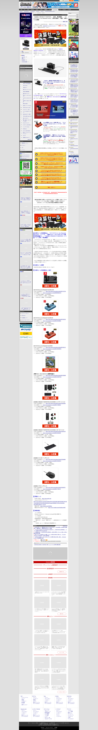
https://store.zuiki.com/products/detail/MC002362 (56, 319)
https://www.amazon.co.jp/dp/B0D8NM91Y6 (52, 292)
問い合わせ (37, 0)
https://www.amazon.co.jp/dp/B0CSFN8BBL (52, 320)
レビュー (21, 11)
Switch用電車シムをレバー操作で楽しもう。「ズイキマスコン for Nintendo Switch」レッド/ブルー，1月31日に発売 (54, 124)
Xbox (28, 9)
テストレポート (26, 11)
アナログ (64, 9)
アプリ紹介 (47, 715)
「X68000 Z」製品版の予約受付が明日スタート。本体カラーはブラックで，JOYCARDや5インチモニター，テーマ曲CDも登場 (54, 82)
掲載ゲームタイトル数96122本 (26, 6)
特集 (22, 58)
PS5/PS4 (32, 9)
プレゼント (23, 145)
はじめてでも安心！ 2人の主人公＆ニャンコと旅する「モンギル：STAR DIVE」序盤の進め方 (26, 225)
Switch (37, 9)
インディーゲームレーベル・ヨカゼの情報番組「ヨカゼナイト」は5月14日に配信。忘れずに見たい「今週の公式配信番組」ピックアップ (59, 593)
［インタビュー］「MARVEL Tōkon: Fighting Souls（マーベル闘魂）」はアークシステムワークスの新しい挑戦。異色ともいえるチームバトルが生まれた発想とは (26, 281)
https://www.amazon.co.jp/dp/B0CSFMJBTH (52, 348)
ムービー (37, 11)
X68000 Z (26, 47)
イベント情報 (70, 711)
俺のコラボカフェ (25, 118)
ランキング (76, 0)
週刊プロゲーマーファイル (27, 89)
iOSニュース (47, 710)
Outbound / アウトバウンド (74, 139)
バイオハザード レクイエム (74, 120)
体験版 (23, 699)
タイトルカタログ (36, 703)
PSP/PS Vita (69, 696)
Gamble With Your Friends (74, 145)
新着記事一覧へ (61, 571)
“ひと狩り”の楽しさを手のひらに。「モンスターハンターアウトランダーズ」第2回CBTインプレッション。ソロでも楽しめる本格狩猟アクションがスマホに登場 (74, 100)
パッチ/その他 (24, 61)
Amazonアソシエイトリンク (49, 25)
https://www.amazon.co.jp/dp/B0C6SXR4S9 (52, 432)
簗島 (58, 544)
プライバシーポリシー (25, 313)
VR (49, 9)
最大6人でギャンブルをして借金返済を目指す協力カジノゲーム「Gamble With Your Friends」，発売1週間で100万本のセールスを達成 (74, 70)
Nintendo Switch (24, 158)
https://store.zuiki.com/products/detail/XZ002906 (56, 403)
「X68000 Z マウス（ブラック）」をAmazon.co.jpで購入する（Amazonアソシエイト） (51, 167)
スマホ (41, 9)
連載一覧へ (30, 139)
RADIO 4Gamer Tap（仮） (27, 107)
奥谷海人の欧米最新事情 (26, 83)
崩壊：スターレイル (73, 123)
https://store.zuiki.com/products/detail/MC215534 (56, 291)
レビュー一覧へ (61, 652)
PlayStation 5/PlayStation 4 (25, 156)
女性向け (45, 9)
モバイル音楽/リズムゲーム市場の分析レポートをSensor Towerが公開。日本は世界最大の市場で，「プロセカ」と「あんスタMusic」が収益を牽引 (74, 65)
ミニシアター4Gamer (26, 126)
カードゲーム (70, 713)
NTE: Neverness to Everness (74, 149)
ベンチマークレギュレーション (50, 11)
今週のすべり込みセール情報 (27, 101)
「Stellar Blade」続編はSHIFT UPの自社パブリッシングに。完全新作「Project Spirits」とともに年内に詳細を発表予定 (74, 75)
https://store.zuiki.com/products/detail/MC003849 (56, 375)
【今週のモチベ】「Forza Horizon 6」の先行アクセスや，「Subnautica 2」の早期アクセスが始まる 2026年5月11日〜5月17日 (74, 95)
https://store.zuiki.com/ (46, 498)
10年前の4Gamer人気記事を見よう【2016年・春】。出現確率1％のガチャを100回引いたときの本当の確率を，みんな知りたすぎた (26, 198)
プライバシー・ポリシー (49, 727)
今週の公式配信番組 (26, 91)
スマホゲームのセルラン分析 (27, 98)
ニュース (23, 56)
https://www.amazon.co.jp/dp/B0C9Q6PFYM (52, 376)
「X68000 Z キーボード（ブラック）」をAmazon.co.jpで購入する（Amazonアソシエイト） (51, 163)
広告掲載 (55, 727)
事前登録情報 (47, 712)
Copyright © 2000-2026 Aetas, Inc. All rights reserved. (49, 728)
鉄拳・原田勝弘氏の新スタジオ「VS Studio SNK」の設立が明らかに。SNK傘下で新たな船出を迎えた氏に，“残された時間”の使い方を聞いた (42, 671)
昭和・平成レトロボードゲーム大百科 (27, 120)
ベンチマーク (58, 716)
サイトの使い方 (31, 0)
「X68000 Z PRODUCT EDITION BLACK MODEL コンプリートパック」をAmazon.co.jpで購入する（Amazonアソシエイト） (51, 154)
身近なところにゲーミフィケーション (27, 133)
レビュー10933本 (23, 7)
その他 (69, 717)
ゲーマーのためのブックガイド (27, 112)
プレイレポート (47, 698)
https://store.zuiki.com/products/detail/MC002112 (56, 347)
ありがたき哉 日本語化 (26, 130)
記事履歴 (71, 0)
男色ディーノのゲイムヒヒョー (27, 96)
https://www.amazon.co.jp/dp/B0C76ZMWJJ (52, 460)
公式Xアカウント (25, 0)
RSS (20, 0)
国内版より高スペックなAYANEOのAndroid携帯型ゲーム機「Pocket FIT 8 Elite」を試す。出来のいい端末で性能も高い (58, 647)
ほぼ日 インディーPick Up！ (27, 105)
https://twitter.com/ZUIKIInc (46, 506)
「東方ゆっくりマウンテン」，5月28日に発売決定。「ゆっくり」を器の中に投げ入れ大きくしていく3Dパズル (74, 105)
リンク (64, 24)
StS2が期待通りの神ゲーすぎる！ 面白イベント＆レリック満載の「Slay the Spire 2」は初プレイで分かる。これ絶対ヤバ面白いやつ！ (26, 267)
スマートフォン (47, 709)
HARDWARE (44, 544)
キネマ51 (24, 135)
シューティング (71, 715)
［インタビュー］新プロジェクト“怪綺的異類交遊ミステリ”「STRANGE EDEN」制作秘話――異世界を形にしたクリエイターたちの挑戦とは (26, 295)
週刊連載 (23, 702)
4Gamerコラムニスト (26, 122)
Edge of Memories (73, 135)
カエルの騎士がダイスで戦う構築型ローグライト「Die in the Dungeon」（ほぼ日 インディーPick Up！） (42, 610)
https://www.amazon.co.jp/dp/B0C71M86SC (52, 404)
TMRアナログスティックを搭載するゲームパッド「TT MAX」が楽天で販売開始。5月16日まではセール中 (74, 90)
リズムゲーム (70, 716)
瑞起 (22, 51)
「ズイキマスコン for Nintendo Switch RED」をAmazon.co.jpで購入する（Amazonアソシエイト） (51, 178)
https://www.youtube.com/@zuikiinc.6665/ (57, 507)
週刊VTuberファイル (26, 93)
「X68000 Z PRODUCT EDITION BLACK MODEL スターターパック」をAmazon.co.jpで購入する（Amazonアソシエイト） (51, 159)
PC (24, 9)
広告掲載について (24, 317)
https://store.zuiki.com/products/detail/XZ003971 (56, 487)
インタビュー (33, 11)
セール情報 (54, 544)
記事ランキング (24, 704)
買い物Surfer (25, 128)
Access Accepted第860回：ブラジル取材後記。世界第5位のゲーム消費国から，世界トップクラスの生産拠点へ (59, 610)
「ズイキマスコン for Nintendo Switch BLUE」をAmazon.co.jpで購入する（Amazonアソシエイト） (51, 175)
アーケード (69, 709)
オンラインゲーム (25, 697)
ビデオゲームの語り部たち (27, 124)
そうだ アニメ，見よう (26, 109)
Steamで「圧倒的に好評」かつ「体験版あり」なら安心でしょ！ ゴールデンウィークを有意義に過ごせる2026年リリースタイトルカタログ (26, 212)
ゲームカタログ (71, 718)
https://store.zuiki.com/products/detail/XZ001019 (56, 431)
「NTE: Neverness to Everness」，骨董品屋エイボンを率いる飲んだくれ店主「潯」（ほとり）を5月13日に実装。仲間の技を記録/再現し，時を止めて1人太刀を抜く (74, 110)
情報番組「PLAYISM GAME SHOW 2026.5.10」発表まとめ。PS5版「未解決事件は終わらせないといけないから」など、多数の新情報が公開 (74, 85)
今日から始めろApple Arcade (27, 116)
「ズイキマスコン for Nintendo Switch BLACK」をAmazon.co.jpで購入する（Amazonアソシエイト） (51, 171)
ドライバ (42, 11)
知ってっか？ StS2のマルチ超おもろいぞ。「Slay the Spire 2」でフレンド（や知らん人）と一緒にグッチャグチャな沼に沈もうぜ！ (26, 253)
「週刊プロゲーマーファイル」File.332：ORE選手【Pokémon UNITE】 (42, 592)
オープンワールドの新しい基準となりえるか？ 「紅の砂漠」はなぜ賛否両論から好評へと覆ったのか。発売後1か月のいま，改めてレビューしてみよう (26, 240)
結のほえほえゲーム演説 (26, 114)
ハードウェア (55, 9)
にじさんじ (72, 152)
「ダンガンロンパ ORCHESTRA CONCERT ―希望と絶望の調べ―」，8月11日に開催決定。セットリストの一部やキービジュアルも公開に (74, 80)
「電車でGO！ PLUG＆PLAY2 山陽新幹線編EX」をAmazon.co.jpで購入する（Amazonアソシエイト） (51, 182)
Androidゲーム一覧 (48, 718)
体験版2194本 (29, 7)
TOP (21, 9)
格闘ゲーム (70, 712)
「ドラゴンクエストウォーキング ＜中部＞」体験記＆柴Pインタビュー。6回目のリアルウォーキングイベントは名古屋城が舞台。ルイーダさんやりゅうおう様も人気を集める (26, 308)
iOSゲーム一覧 (47, 717)
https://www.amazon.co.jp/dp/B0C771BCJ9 (52, 489)
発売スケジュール (36, 702)
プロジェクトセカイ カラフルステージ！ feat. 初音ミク (74, 131)
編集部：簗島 (65, 21)
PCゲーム (23, 153)
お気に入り (66, 0)
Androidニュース (48, 711)
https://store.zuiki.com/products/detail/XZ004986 (56, 459)
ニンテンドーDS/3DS (36, 709)
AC (59, 9)
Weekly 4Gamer (25, 85)
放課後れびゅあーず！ (26, 137)
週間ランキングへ (75, 113)
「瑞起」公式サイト (51, 187)
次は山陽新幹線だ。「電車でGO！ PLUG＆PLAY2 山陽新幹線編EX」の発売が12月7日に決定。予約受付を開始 (54, 136)
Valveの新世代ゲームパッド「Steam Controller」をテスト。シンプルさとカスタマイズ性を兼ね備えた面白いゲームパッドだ (59, 631)
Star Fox (71, 142)
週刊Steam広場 (25, 103)
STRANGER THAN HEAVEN (74, 127)
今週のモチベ (25, 87)
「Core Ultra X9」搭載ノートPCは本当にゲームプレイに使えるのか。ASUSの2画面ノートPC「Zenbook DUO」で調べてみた (42, 631)
